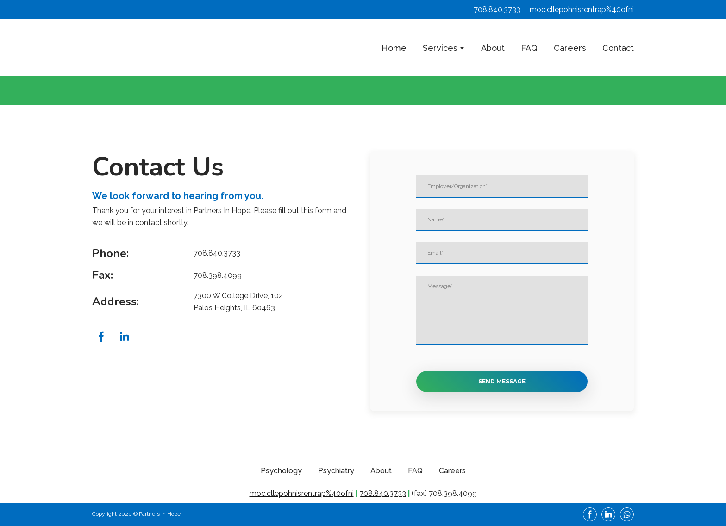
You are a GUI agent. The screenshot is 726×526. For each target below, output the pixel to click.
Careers (570, 48)
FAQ (529, 48)
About (493, 48)
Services (440, 48)
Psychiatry (336, 470)
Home (394, 48)
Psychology (281, 470)
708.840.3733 (497, 9)
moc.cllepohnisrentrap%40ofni (582, 9)
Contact (618, 48)
